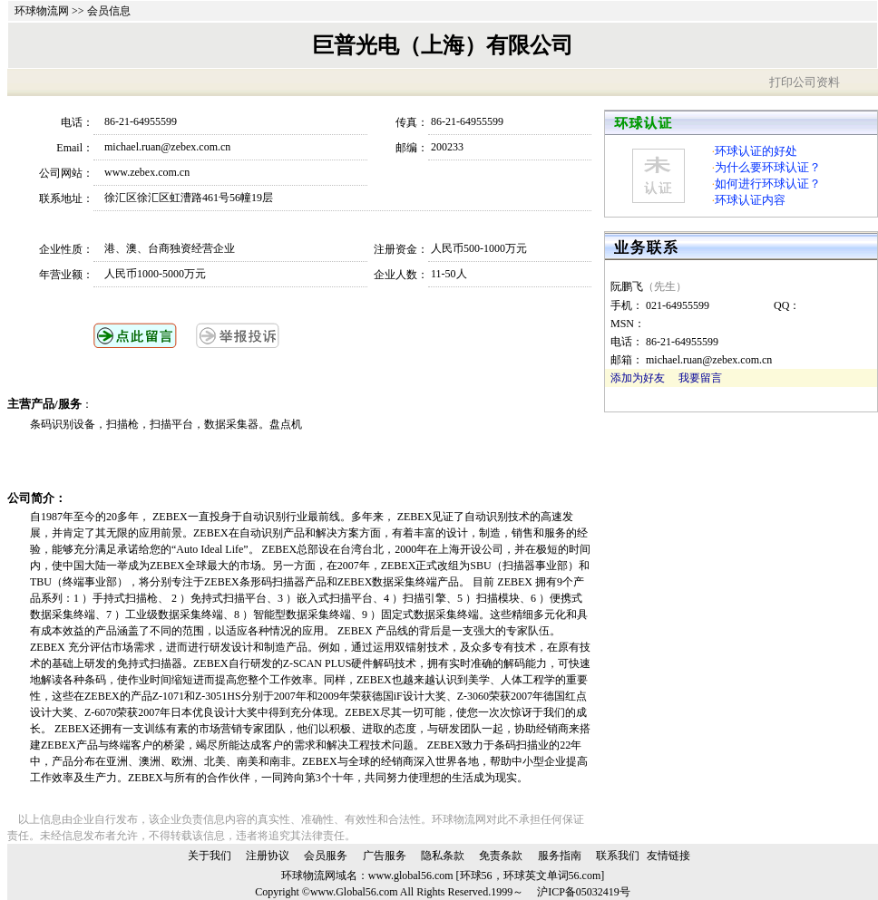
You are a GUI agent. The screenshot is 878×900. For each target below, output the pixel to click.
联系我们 (617, 855)
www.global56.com (411, 875)
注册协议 (267, 855)
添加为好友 (637, 378)
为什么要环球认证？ (768, 167)
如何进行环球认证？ (768, 183)
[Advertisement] (242, 461)
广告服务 (384, 855)
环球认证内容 (750, 200)
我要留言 (700, 378)
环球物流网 (42, 11)
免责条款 (500, 855)
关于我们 (209, 855)
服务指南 (559, 855)
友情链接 (668, 855)
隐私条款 (442, 855)
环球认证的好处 (756, 151)
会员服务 (325, 855)
